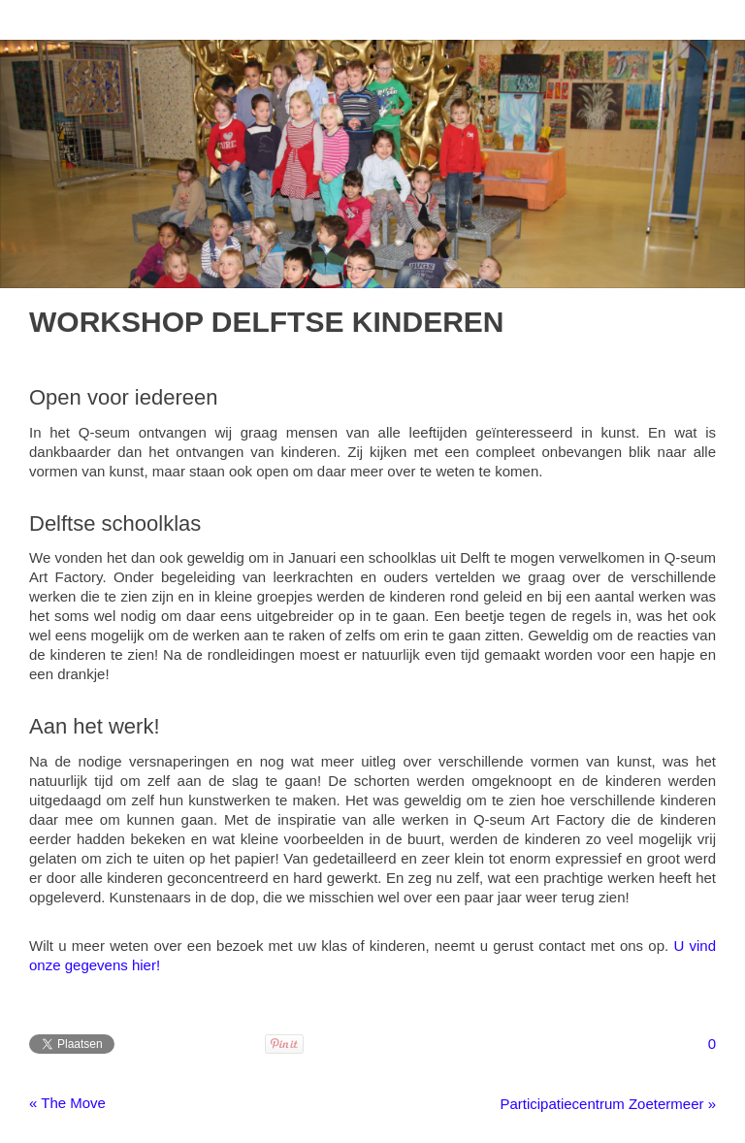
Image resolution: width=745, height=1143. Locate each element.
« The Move (67, 1102)
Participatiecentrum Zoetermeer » (608, 1103)
